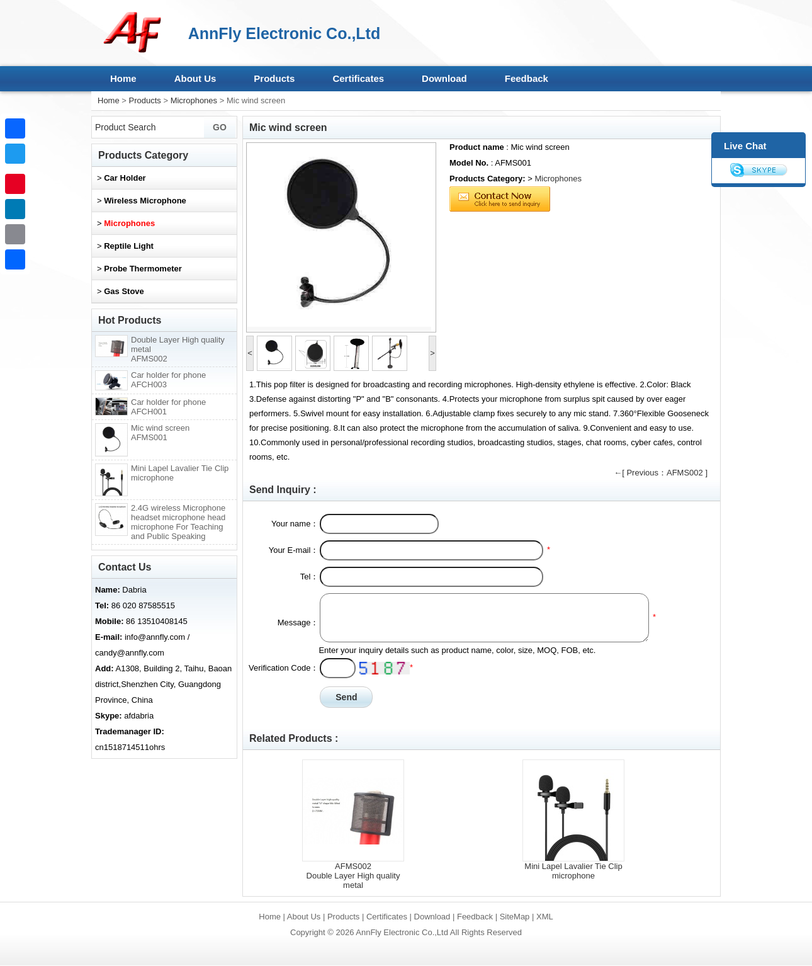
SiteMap (515, 916)
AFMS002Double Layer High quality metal (353, 875)
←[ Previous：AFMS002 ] (661, 472)
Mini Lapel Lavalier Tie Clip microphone (573, 870)
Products (274, 78)
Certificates (358, 78)
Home (123, 78)
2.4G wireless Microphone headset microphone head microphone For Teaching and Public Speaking (178, 522)
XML (544, 916)
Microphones (194, 100)
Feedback (526, 78)
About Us (195, 78)
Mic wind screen (160, 432)
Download (444, 78)
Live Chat (745, 145)
